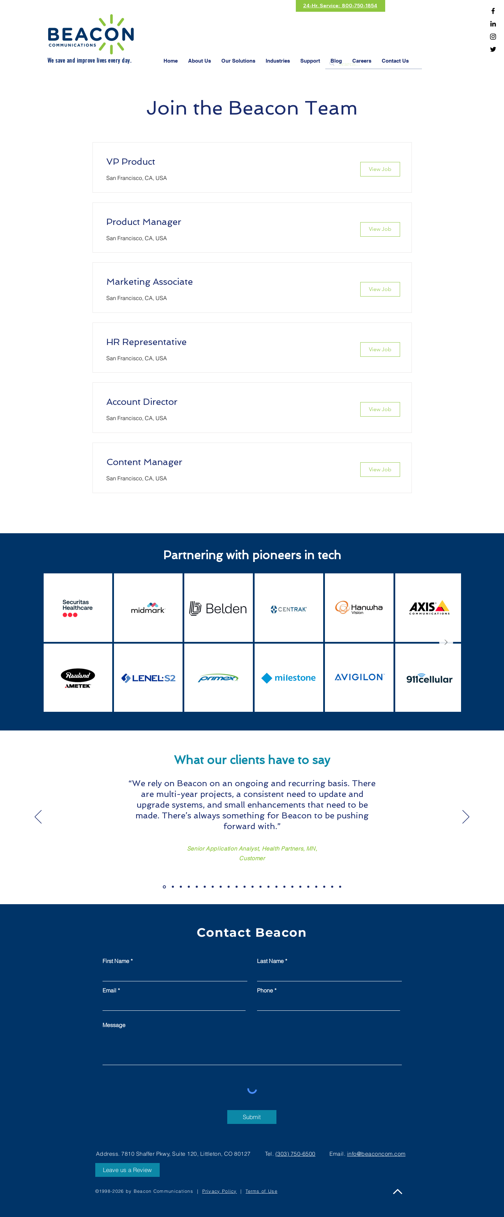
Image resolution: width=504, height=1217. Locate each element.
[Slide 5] (197, 887)
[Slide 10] (237, 887)
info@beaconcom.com (376, 1153)
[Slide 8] (221, 887)
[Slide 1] (164, 886)
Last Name (270, 961)
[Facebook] (493, 11)
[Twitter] (493, 49)
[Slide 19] (308, 887)
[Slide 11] (245, 887)
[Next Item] (446, 643)
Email (109, 990)
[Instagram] (493, 36)
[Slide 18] (300, 887)
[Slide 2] (173, 887)
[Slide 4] (189, 887)
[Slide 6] (205, 887)
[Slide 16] (284, 887)
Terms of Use (261, 1191)
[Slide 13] (260, 887)
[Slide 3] (181, 887)
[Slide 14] (268, 887)
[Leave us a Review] (127, 1170)
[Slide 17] (292, 887)
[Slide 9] (229, 887)
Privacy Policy (219, 1191)
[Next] (465, 817)
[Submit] (251, 1117)
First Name (116, 961)
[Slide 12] (252, 887)
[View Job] (380, 169)
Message (114, 1025)
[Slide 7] (213, 887)
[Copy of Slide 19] (316, 887)
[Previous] (38, 817)
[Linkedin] (493, 24)
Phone (265, 990)
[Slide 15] (276, 887)
